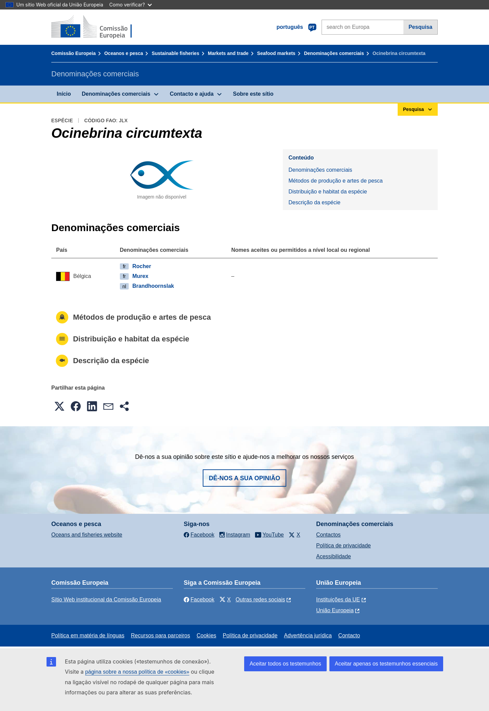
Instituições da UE (338, 599)
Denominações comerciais (334, 53)
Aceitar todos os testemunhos (285, 664)
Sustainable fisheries (175, 53)
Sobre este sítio (253, 94)
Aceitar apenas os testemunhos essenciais (386, 664)
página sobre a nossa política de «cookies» (137, 672)
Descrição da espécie (314, 202)
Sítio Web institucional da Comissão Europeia (106, 599)
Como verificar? (130, 4)
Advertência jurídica (308, 635)
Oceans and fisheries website (86, 535)
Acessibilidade (333, 556)
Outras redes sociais (260, 599)
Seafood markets (276, 53)
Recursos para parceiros (160, 635)
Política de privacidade (343, 545)
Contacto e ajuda (192, 94)
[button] (59, 406)
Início (64, 94)
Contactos (328, 535)
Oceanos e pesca (123, 53)
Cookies (206, 635)
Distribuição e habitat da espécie (327, 191)
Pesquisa (420, 27)
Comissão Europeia (73, 53)
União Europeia (335, 610)
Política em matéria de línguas (87, 635)
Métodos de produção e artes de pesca (335, 181)
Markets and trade (228, 53)
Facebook (199, 599)
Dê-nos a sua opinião (244, 478)
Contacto (349, 635)
